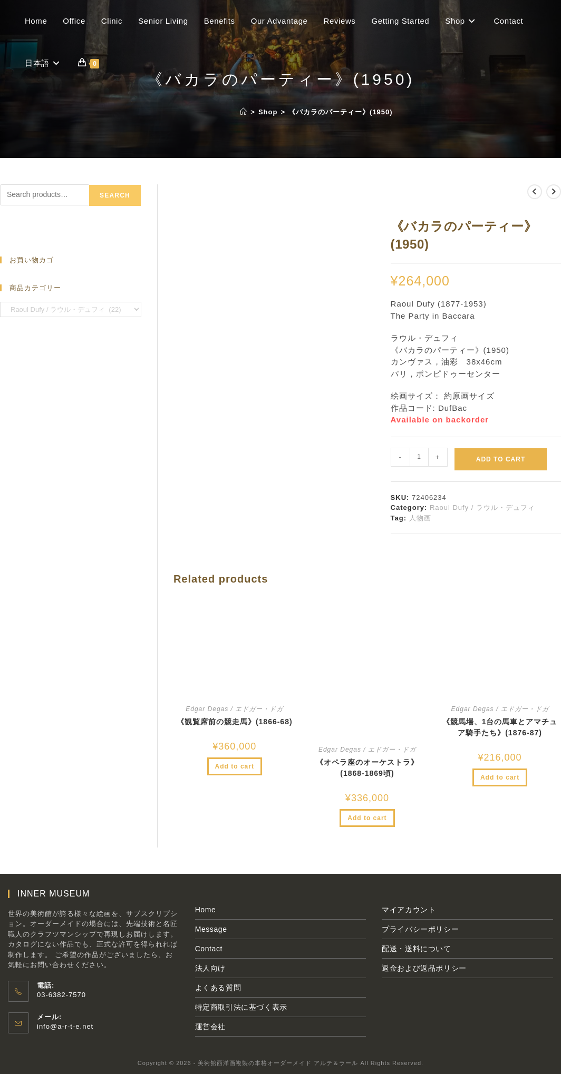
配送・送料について (416, 948)
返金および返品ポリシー (424, 968)
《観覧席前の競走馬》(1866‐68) (235, 721)
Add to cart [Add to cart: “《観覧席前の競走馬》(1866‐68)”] (234, 766)
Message (211, 929)
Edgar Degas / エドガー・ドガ (234, 709)
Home (205, 909)
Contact (209, 948)
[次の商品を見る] (553, 191)
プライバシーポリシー (420, 929)
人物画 (420, 518)
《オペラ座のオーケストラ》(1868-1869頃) (367, 767)
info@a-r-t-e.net (65, 1026)
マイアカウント (409, 909)
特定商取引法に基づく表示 (241, 1007)
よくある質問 (218, 987)
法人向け (210, 968)
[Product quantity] (419, 457)
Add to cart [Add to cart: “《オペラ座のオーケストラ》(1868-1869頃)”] (366, 818)
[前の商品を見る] (534, 191)
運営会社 (210, 1026)
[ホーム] (243, 112)
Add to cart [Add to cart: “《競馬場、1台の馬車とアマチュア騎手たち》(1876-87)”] (499, 777)
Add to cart (500, 459)
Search (115, 195)
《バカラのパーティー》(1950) (340, 112)
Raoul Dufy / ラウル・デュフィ (482, 507)
